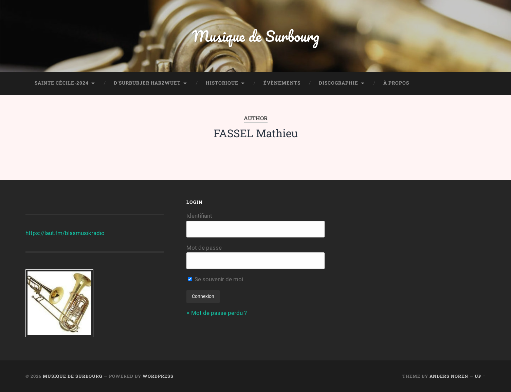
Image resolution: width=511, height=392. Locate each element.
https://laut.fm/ (45, 233)
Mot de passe (204, 247)
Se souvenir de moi (215, 279)
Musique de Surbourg (255, 36)
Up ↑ (480, 376)
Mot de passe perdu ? (219, 312)
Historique (222, 83)
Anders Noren (449, 376)
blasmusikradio (85, 233)
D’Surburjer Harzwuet (147, 83)
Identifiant (199, 215)
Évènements (281, 83)
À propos (396, 83)
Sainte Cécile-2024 (62, 83)
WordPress (158, 376)
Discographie (338, 83)
